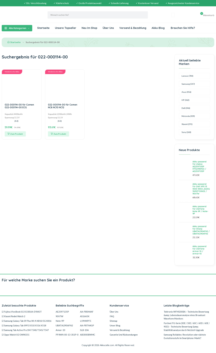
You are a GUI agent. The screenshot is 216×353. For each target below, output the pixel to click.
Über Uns (108, 28)
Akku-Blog (158, 28)
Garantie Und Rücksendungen (124, 334)
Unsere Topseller (65, 28)
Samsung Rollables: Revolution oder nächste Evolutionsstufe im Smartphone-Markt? (185, 336)
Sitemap (113, 321)
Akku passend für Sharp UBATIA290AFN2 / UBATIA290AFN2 (201, 230)
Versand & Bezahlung (132, 28)
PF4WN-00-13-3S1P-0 (67, 334)
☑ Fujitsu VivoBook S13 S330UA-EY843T (22, 311)
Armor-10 (60, 330)
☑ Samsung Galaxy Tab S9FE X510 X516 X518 (24, 325)
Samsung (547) (188, 84)
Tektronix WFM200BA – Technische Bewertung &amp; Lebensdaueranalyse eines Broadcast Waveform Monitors (186, 315)
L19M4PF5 (85, 321)
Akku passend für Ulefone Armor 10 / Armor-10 (199, 250)
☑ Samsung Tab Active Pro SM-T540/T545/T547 (25, 330)
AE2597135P (62, 311)
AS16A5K (84, 316)
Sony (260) (186, 132)
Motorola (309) (188, 116)
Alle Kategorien (17, 28)
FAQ (112, 316)
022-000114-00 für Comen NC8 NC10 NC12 (62, 106)
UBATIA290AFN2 (64, 325)
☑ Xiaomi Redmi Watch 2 (13, 316)
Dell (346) (186, 108)
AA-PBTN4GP (87, 325)
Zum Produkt (15, 134)
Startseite (43, 28)
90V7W (59, 316)
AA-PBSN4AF (86, 311)
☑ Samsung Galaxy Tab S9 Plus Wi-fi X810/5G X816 (26, 321)
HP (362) (185, 100)
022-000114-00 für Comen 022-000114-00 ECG (19, 106)
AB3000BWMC (87, 334)
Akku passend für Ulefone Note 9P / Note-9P (200, 210)
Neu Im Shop (89, 28)
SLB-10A (84, 330)
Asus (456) (186, 92)
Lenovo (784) (187, 76)
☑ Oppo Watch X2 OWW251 (15, 334)
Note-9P (60, 321)
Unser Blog (115, 325)
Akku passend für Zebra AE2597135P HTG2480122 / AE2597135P (199, 166)
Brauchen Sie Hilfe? (182, 28)
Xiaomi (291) (187, 124)
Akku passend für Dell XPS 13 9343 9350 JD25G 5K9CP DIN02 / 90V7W (201, 189)
